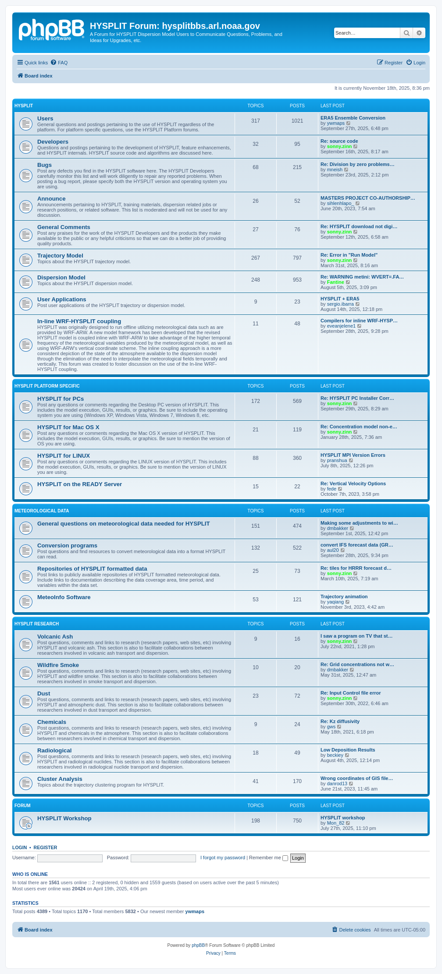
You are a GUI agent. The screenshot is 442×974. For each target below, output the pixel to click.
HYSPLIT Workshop (64, 818)
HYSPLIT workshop (343, 817)
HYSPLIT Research (36, 623)
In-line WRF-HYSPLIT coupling (79, 321)
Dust (43, 693)
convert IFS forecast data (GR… (357, 544)
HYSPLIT (23, 105)
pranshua (337, 460)
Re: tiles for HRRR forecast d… (356, 568)
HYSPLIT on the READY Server (79, 484)
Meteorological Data (41, 510)
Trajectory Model (60, 255)
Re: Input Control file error (351, 692)
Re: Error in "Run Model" (349, 255)
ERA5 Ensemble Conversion (353, 117)
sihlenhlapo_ (340, 203)
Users (45, 118)
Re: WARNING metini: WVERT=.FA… (362, 276)
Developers (52, 141)
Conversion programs (67, 545)
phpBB (198, 945)
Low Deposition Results (348, 749)
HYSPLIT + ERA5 (340, 298)
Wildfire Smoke (58, 665)
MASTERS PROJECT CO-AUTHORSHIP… (368, 198)
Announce (51, 198)
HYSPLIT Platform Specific (47, 386)
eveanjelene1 (341, 325)
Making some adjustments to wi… (359, 523)
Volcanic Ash (55, 636)
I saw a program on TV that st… (356, 636)
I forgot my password (222, 857)
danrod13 (337, 783)
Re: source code (339, 141)
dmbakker (337, 528)
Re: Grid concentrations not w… (357, 664)
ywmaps (336, 123)
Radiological (54, 750)
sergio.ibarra (340, 304)
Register (45, 847)
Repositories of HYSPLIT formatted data (92, 568)
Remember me (268, 857)
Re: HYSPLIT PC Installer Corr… (357, 398)
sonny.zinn (339, 146)
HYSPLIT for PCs (60, 398)
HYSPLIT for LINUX (63, 455)
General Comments (63, 227)
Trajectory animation (344, 596)
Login (19, 847)
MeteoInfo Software (64, 597)
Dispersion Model (61, 277)
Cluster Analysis (59, 779)
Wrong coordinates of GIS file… (357, 778)
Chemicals (51, 722)
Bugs (44, 165)
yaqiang (335, 601)
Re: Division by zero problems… (358, 164)
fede (331, 488)
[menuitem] (59, 62)
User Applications (61, 299)
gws (331, 726)
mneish (334, 169)
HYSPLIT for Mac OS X (68, 427)
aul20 (333, 550)
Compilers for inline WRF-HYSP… (359, 320)
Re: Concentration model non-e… (359, 426)
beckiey (335, 755)
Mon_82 (336, 823)
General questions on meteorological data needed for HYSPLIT (123, 523)
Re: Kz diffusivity (340, 721)
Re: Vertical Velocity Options (353, 483)
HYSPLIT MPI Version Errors (353, 455)
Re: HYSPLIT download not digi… (359, 226)
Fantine (335, 282)
